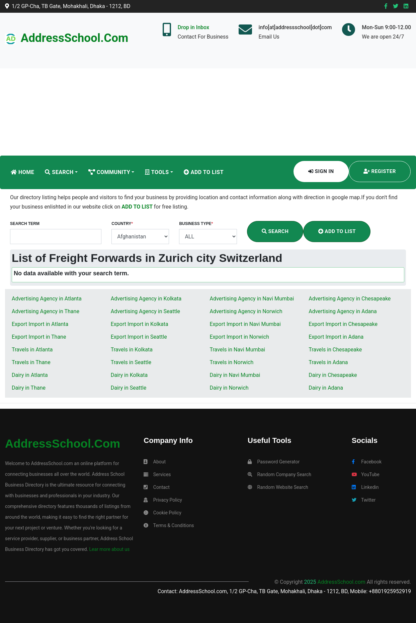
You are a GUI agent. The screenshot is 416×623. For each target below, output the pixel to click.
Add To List (204, 172)
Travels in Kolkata (132, 349)
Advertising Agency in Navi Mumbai (252, 298)
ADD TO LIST (137, 207)
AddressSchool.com (75, 38)
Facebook (367, 461)
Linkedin (365, 487)
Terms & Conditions (169, 525)
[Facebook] (386, 6)
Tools (157, 172)
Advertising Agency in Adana (343, 311)
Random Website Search (278, 487)
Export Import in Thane (39, 337)
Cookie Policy (162, 512)
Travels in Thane (31, 362)
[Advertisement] (208, 105)
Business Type (196, 223)
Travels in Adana (328, 362)
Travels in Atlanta (32, 349)
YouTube (366, 474)
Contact (156, 487)
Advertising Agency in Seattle (145, 311)
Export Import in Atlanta (40, 324)
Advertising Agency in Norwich (246, 311)
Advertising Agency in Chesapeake (350, 298)
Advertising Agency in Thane (45, 311)
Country (122, 223)
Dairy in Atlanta (30, 375)
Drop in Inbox (193, 27)
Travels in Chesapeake (335, 349)
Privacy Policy (163, 500)
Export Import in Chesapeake (343, 324)
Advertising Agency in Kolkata (146, 298)
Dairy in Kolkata (129, 375)
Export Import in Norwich (239, 337)
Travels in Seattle (131, 362)
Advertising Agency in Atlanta (47, 298)
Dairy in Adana (326, 388)
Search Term (24, 223)
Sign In (321, 171)
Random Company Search (279, 474)
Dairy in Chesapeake (333, 375)
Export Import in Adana (336, 337)
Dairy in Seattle (128, 388)
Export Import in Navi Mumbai (245, 324)
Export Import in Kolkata (139, 324)
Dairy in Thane (29, 388)
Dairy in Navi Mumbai (235, 375)
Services (157, 474)
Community (109, 172)
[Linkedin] (406, 6)
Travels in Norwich (232, 362)
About (155, 461)
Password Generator (274, 461)
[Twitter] (395, 6)
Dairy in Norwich (229, 388)
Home (22, 172)
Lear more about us (109, 549)
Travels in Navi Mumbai (237, 349)
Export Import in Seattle (139, 337)
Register (379, 171)
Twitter (364, 500)
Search (59, 172)
